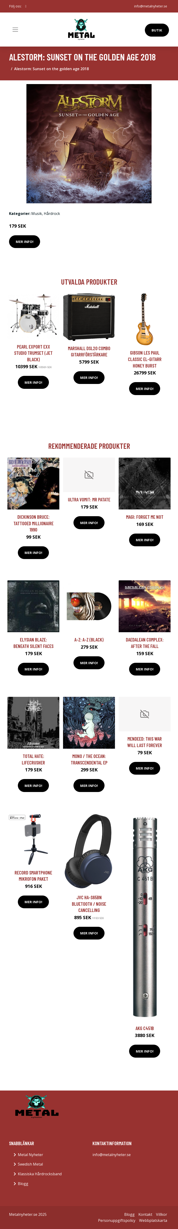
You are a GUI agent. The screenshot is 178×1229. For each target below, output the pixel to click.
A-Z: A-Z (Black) (89, 639)
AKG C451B (145, 1028)
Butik (157, 30)
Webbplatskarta (153, 1220)
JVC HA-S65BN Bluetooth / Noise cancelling (89, 903)
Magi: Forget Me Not (144, 517)
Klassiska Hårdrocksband (40, 1173)
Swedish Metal (30, 1164)
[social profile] (25, 6)
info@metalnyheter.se (150, 6)
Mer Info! (24, 241)
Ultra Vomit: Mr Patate (89, 499)
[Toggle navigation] (15, 29)
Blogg (23, 1183)
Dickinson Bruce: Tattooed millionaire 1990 (33, 523)
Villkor (161, 1214)
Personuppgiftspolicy (116, 1220)
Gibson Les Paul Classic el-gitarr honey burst (145, 359)
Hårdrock (52, 213)
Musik (36, 213)
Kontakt (145, 1214)
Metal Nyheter (30, 1154)
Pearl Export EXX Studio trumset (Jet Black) (33, 353)
